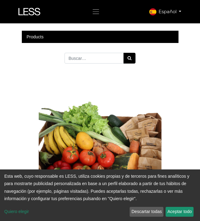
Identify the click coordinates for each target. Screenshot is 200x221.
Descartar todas (146, 211)
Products (35, 36)
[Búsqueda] (129, 58)
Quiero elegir (16, 211)
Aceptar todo (179, 211)
